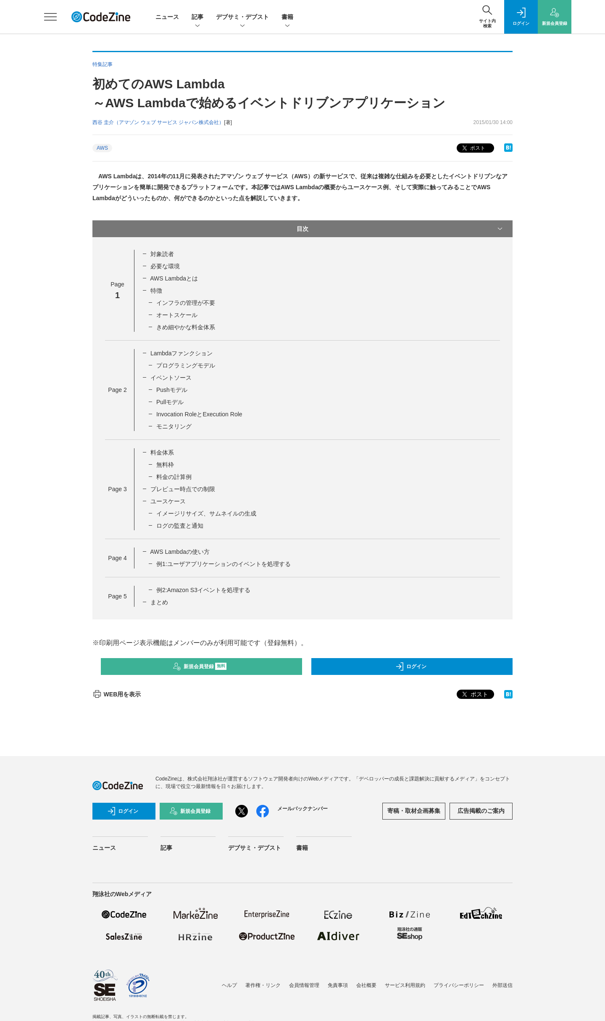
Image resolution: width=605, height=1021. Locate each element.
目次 (400, 229)
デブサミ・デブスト (242, 17)
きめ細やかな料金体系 (185, 327)
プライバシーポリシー (459, 985)
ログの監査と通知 (179, 525)
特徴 (156, 290)
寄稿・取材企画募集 (413, 810)
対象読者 (162, 254)
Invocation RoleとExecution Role (199, 414)
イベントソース (171, 377)
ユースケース (168, 501)
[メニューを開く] (50, 17)
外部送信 (502, 985)
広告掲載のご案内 (481, 810)
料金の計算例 (174, 476)
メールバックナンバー (302, 809)
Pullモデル (170, 402)
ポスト (472, 148)
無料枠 (165, 464)
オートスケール (176, 315)
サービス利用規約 (405, 985)
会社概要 (366, 985)
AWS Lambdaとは (174, 278)
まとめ (159, 602)
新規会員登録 (200, 666)
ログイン (410, 666)
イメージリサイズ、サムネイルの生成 (206, 513)
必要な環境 (165, 266)
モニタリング (174, 426)
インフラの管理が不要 (185, 302)
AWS (102, 148)
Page (117, 389)
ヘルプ (229, 985)
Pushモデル (171, 389)
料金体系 (162, 452)
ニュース (167, 16)
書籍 (287, 17)
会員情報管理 (304, 985)
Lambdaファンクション (181, 353)
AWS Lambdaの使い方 (180, 551)
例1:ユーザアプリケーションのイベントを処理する (223, 564)
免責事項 (338, 985)
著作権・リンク (263, 985)
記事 (197, 17)
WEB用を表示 (116, 694)
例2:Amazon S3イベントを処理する (203, 590)
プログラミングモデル (185, 365)
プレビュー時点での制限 (182, 489)
